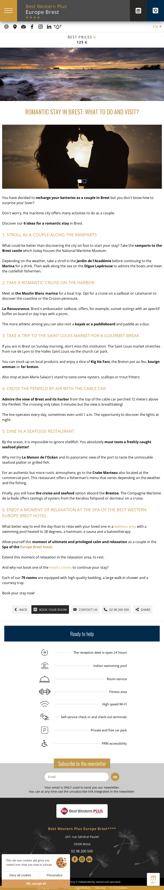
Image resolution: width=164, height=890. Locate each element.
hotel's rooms (60, 567)
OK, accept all (36, 883)
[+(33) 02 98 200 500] (155, 10)
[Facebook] (75, 859)
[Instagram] (82, 859)
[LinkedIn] (89, 859)
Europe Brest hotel (36, 547)
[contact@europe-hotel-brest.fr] (6, 26)
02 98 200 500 (82, 851)
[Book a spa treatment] (57, 26)
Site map (100, 888)
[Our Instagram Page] (40, 26)
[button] (80, 181)
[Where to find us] (15, 26)
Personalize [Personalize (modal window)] (54, 875)
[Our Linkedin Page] (49, 26)
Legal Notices (83, 888)
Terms (66, 888)
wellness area (125, 526)
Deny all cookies (20, 875)
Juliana (123, 888)
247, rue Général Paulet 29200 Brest (82, 840)
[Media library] (23, 26)
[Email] (77, 777)
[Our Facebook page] (32, 26)
